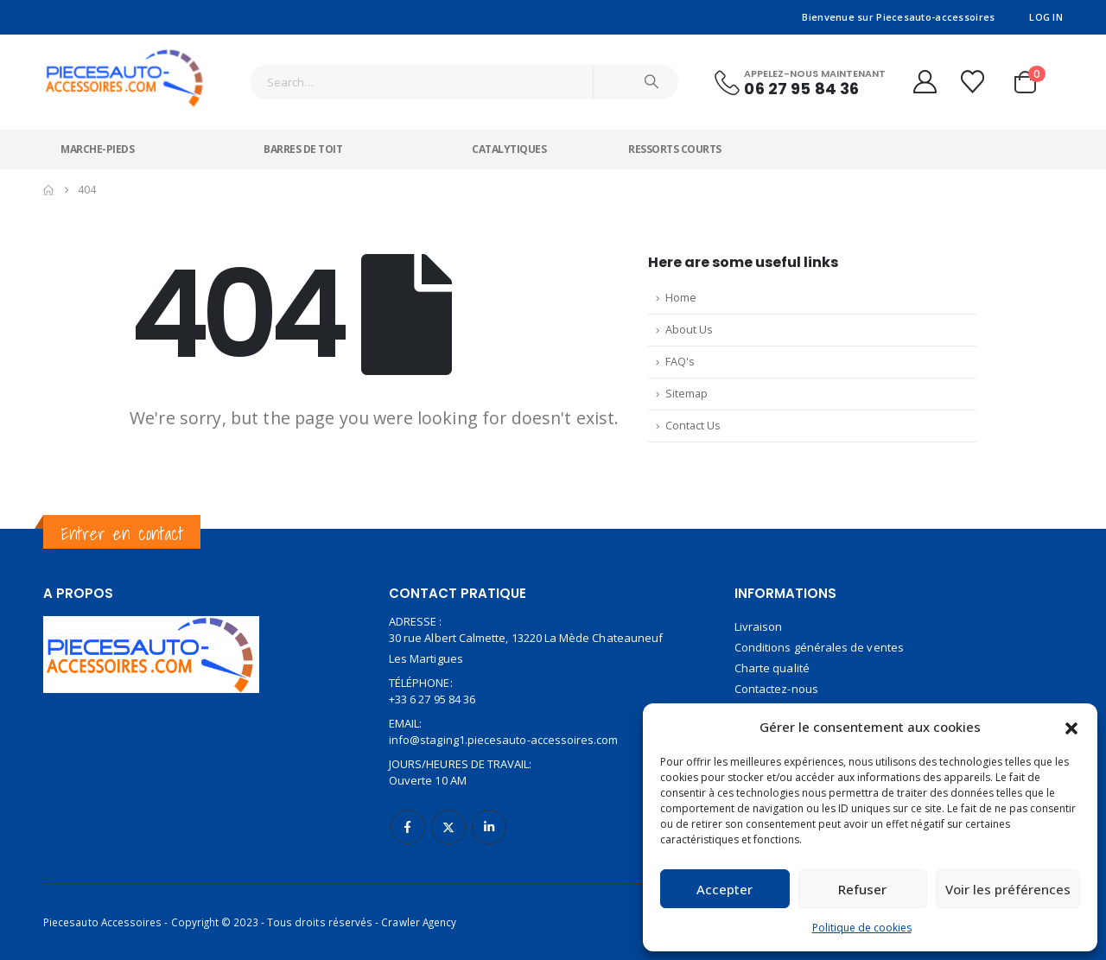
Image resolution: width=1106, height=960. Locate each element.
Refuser (862, 889)
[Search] (651, 82)
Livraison (758, 626)
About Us (689, 329)
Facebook (408, 827)
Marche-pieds (97, 149)
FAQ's (680, 361)
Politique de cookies (862, 927)
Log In (1046, 16)
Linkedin (489, 827)
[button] (1071, 726)
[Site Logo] (125, 71)
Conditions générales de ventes (819, 647)
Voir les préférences (1008, 889)
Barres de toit (303, 149)
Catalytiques (509, 149)
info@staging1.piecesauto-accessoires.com (504, 739)
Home (680, 297)
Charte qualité (772, 668)
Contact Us (693, 425)
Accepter (724, 889)
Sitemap (686, 393)
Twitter (448, 827)
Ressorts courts (674, 149)
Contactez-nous (776, 688)
